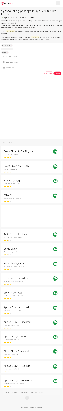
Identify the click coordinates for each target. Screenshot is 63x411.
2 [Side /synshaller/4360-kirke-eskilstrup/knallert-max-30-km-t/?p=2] (31, 398)
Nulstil (49, 73)
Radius (4, 52)
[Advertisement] (30, 87)
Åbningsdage (6, 49)
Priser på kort (6, 45)
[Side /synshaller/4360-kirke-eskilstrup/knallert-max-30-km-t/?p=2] (36, 398)
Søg (58, 73)
